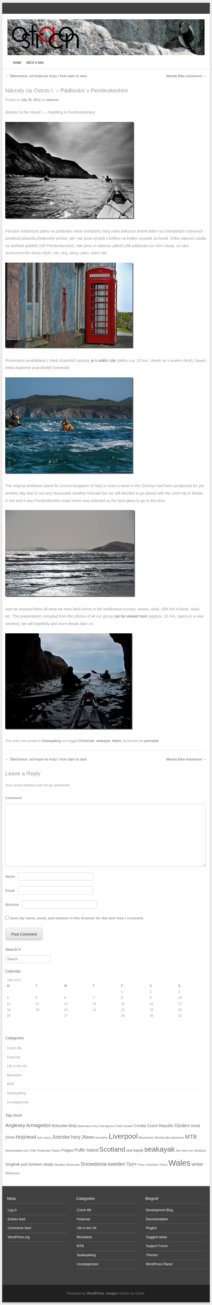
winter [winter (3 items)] (197, 1164)
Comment (13, 798)
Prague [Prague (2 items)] (67, 1150)
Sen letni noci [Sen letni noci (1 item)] (184, 1150)
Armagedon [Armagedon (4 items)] (38, 1125)
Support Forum (157, 1246)
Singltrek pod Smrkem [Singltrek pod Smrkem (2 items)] (24, 1164)
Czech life (14, 1048)
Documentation (157, 1219)
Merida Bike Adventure (186, 76)
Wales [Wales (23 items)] (179, 1162)
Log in (12, 1210)
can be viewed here (130, 616)
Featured (13, 1057)
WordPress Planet (159, 1264)
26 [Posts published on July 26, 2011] (37, 1016)
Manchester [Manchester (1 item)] (146, 1137)
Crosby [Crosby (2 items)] (140, 1126)
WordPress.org (19, 1237)
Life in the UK (17, 1066)
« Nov (11, 1027)
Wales (116, 741)
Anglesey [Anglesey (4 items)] (15, 1125)
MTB (10, 1084)
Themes (152, 1255)
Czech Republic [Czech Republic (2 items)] (160, 1126)
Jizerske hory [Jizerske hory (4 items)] (66, 1137)
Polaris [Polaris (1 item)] (55, 1150)
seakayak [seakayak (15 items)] (159, 1149)
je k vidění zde (103, 360)
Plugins (151, 1228)
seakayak (103, 741)
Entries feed (16, 1219)
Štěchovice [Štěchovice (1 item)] (12, 1173)
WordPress (95, 1293)
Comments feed (19, 1228)
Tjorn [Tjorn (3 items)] (131, 1164)
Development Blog (159, 1210)
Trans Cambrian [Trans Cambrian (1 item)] (147, 1164)
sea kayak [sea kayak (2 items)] (134, 1150)
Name (10, 876)
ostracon (52, 100)
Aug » (22, 1027)
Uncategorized (17, 1102)
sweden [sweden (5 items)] (116, 1164)
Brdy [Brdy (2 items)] (73, 1126)
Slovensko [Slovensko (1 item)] (73, 1164)
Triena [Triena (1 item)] (163, 1164)
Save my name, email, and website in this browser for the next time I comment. (77, 918)
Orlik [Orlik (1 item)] (33, 1150)
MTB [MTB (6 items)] (191, 1137)
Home (17, 62)
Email (10, 890)
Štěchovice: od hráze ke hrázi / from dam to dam (46, 76)
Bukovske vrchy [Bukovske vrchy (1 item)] (88, 1126)
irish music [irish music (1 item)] (44, 1137)
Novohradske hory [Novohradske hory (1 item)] (17, 1150)
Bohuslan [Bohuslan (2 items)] (60, 1126)
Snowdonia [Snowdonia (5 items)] (94, 1164)
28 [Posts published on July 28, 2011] (94, 1016)
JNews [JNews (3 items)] (88, 1137)
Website (12, 905)
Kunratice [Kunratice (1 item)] (102, 1137)
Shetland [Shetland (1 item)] (200, 1150)
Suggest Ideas (156, 1237)
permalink (151, 741)
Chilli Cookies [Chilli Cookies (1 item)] (124, 1126)
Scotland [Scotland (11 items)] (112, 1149)
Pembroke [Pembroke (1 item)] (44, 1150)
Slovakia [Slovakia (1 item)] (59, 1164)
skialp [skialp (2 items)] (48, 1164)
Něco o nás (35, 62)
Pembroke (86, 741)
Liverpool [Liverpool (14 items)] (123, 1136)
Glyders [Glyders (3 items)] (182, 1125)
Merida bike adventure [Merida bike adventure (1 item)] (169, 1137)
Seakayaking (51, 741)
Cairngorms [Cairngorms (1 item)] (106, 1126)
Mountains (14, 1075)
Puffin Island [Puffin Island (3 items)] (87, 1150)
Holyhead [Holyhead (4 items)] (26, 1137)
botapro (112, 1293)
